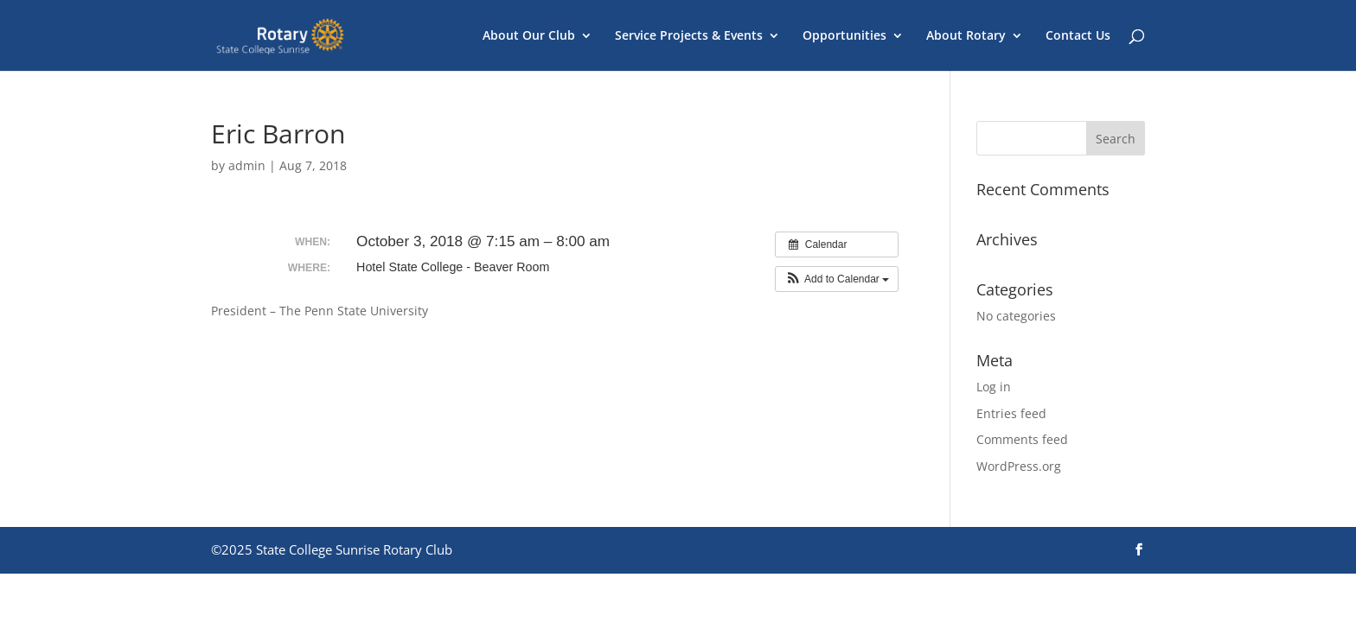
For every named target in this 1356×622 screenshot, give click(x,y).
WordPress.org (1018, 466)
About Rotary (966, 36)
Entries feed (1011, 413)
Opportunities (844, 36)
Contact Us (1078, 36)
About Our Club (529, 36)
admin (246, 165)
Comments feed (1022, 439)
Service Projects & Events (689, 36)
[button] (837, 279)
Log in (993, 386)
